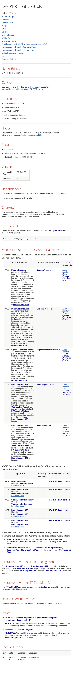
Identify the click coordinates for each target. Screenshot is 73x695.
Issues (4, 56)
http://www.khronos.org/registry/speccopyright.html (23, 135)
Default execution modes (12, 53)
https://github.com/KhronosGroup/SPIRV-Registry (22, 89)
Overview (6, 38)
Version (5, 32)
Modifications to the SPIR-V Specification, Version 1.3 (24, 44)
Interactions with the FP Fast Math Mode (19, 50)
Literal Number (65, 271)
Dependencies (8, 35)
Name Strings (8, 17)
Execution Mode (17, 485)
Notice (5, 26)
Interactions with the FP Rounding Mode (19, 47)
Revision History (9, 59)
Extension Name (9, 41)
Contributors (7, 23)
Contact (5, 19)
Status (4, 29)
